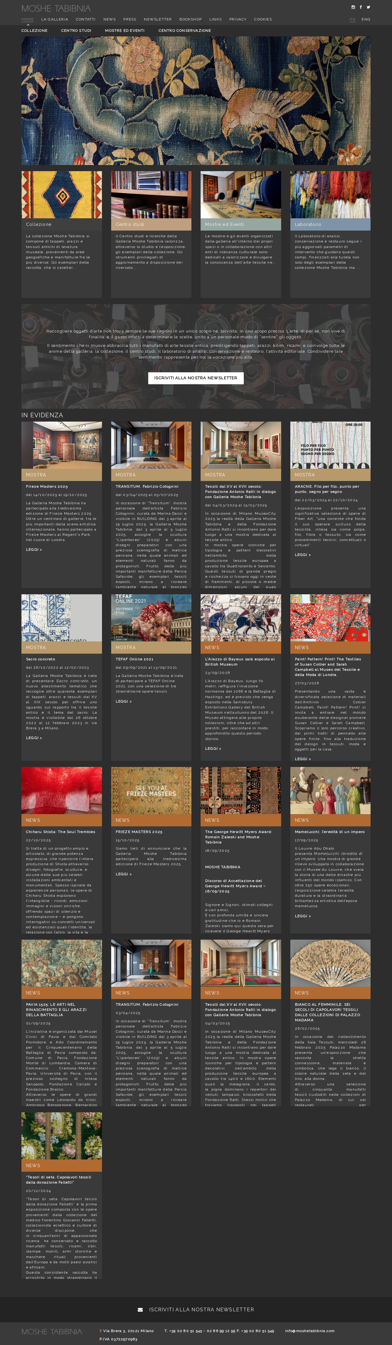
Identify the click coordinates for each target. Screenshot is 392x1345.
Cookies (263, 19)
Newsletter (158, 19)
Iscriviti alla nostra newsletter (195, 378)
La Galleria (54, 19)
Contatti (86, 19)
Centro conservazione (185, 30)
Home (27, 19)
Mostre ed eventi (125, 30)
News (110, 19)
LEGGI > (34, 549)
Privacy (238, 19)
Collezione (34, 30)
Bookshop (190, 19)
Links (215, 19)
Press (129, 19)
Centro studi (76, 30)
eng (366, 19)
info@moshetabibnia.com (310, 1331)
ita (352, 19)
